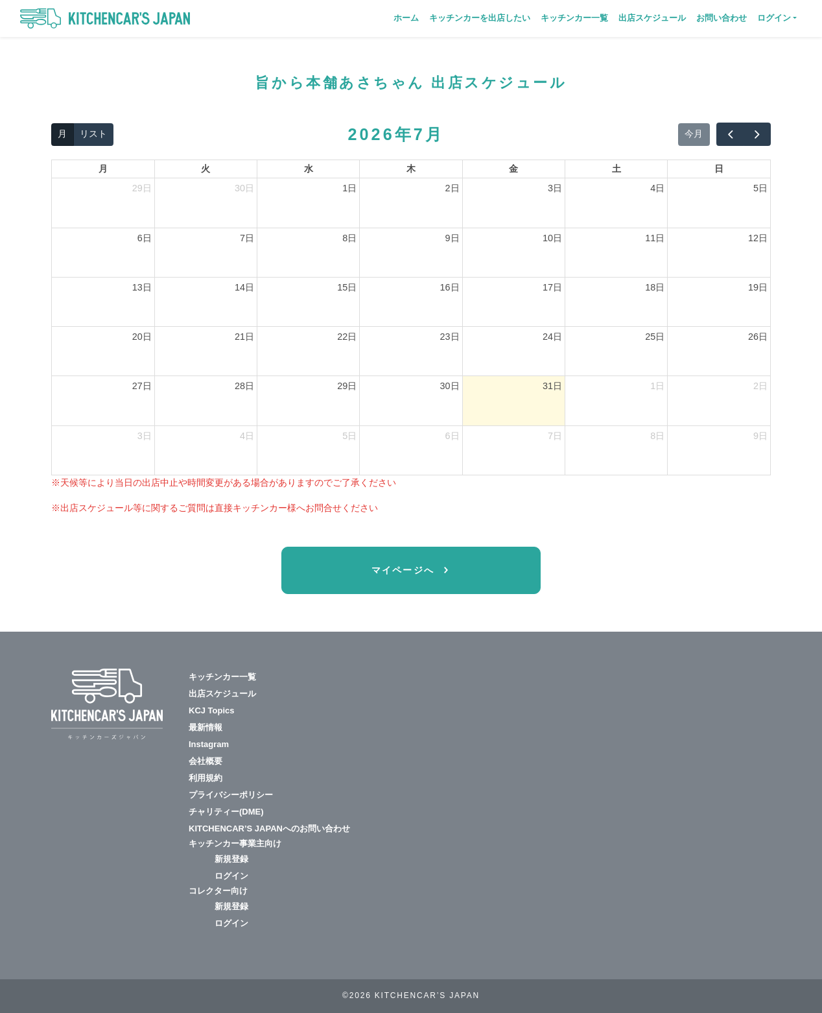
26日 (758, 336)
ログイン (231, 876)
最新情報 (205, 727)
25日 (654, 336)
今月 (694, 133)
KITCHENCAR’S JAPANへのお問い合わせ (269, 828)
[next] (757, 134)
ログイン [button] (774, 18)
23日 (450, 336)
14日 (244, 287)
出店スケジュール (652, 18)
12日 (758, 238)
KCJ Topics (212, 710)
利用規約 (205, 778)
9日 (452, 238)
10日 (552, 238)
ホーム (406, 18)
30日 (244, 188)
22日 (347, 336)
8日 (349, 238)
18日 (654, 287)
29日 (142, 188)
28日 (244, 386)
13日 (142, 287)
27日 (142, 386)
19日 (758, 287)
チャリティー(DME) (226, 811)
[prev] (730, 134)
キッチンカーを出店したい (479, 18)
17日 (552, 287)
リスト (93, 133)
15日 (347, 287)
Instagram (209, 744)
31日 (552, 386)
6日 (144, 238)
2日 (452, 188)
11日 (654, 238)
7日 (247, 238)
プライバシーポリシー (231, 795)
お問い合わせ (721, 18)
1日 (349, 188)
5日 (760, 188)
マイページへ (405, 570)
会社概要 (205, 761)
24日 (552, 336)
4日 (657, 188)
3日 (555, 188)
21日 (244, 336)
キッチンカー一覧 (574, 18)
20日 (142, 336)
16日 (450, 287)
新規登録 (231, 859)
